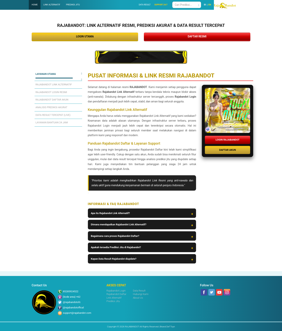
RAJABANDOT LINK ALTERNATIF (53, 84)
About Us (138, 297)
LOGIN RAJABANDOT (228, 139)
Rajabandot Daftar (116, 294)
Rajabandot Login (116, 290)
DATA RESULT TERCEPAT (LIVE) (52, 115)
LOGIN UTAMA (85, 36)
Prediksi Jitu (113, 301)
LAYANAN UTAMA (45, 73)
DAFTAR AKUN (227, 149)
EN (209, 4)
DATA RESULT (144, 5)
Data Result (139, 290)
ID (205, 4)
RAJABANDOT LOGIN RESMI (51, 92)
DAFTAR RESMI (197, 36)
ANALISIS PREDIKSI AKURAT (51, 107)
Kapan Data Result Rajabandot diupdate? (113, 258)
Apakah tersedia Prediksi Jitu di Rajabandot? (116, 247)
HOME (35, 4)
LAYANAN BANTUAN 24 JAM (51, 122)
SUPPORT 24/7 (160, 5)
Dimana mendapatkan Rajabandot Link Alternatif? (118, 224)
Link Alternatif (113, 297)
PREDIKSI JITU (73, 4)
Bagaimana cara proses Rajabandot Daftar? (115, 236)
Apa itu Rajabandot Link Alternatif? (110, 213)
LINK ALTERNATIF (51, 4)
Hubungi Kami (140, 294)
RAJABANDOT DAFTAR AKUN (51, 99)
